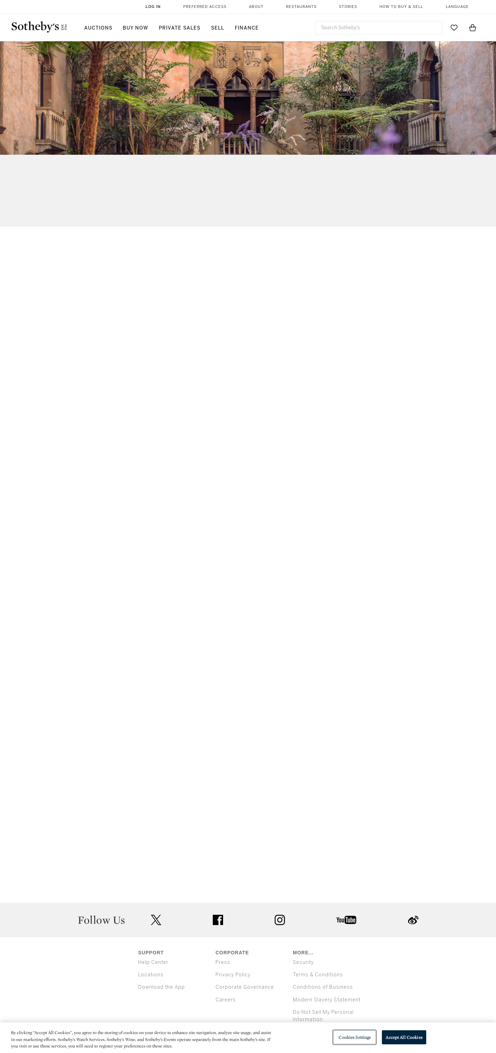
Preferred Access (205, 6)
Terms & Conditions (318, 975)
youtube (346, 920)
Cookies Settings (355, 1037)
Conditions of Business (323, 987)
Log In (153, 6)
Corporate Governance (245, 987)
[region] (248, 1037)
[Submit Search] (434, 27)
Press (223, 962)
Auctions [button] (98, 28)
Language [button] (457, 6)
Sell (217, 28)
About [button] (256, 6)
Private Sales (179, 28)
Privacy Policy (233, 975)
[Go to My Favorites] (454, 27)
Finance (247, 28)
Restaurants (301, 6)
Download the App (161, 987)
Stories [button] (348, 6)
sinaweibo (413, 920)
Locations (151, 975)
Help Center (153, 962)
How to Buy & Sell (401, 6)
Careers (226, 1000)
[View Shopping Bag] (473, 27)
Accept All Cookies (404, 1037)
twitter (156, 920)
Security (303, 962)
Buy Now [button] (135, 28)
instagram (280, 920)
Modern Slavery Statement (327, 1000)
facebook (218, 920)
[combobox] (378, 27)
